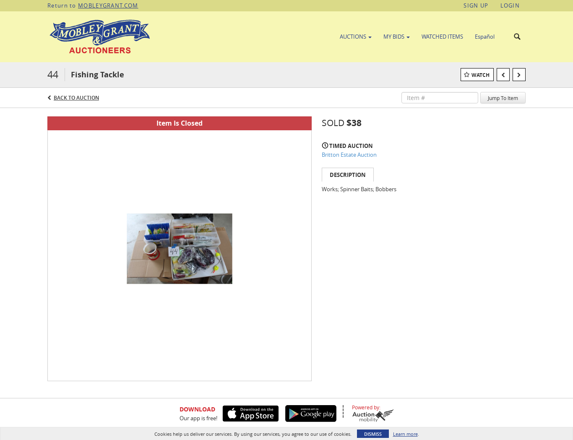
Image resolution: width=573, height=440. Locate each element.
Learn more (405, 434)
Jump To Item (503, 98)
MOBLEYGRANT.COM (108, 5)
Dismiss (373, 434)
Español (485, 36)
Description (348, 175)
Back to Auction (76, 97)
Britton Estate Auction (349, 154)
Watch (480, 75)
